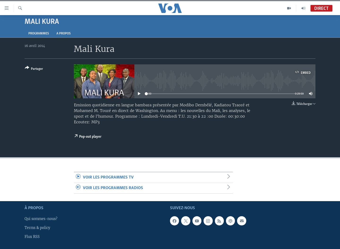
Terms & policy (37, 228)
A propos (63, 33)
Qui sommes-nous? (41, 219)
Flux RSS (32, 237)
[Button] (34, 69)
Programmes (38, 33)
